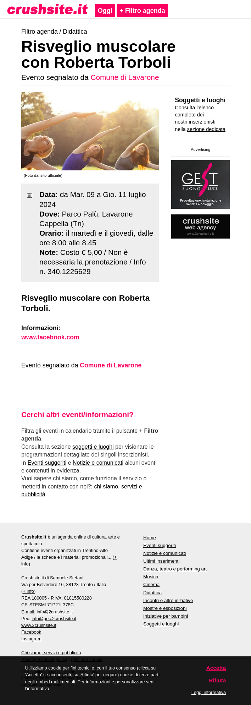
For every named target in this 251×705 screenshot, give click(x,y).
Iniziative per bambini (165, 616)
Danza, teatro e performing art (175, 569)
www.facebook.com (50, 337)
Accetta (216, 668)
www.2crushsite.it (38, 625)
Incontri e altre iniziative (168, 600)
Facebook (31, 632)
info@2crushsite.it (55, 611)
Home (149, 537)
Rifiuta (217, 680)
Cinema (151, 584)
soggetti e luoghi (93, 447)
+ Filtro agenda (142, 10)
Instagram (31, 638)
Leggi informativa (208, 692)
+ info (28, 591)
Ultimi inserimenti (161, 561)
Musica (150, 576)
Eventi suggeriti (47, 463)
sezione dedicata (206, 129)
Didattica (75, 31)
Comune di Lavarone (124, 77)
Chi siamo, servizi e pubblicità (51, 652)
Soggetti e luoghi (200, 100)
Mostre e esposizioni (165, 608)
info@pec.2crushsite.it (54, 618)
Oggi (105, 10)
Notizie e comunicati (98, 463)
